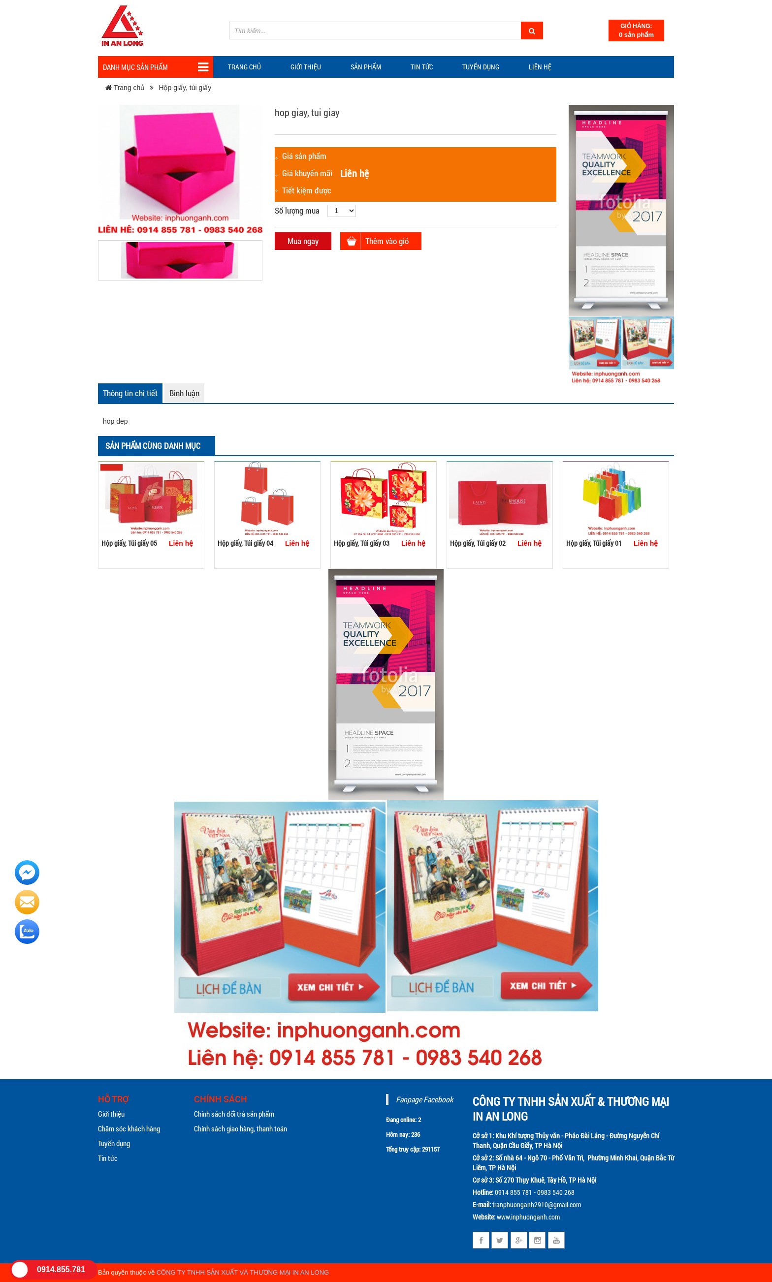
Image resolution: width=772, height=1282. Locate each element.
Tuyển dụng (480, 66)
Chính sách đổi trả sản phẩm (234, 1114)
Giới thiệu (305, 66)
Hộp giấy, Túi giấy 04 (245, 543)
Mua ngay (303, 241)
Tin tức (108, 1158)
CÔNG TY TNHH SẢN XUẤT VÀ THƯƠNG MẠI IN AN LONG (243, 1272)
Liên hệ (540, 66)
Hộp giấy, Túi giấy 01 (594, 543)
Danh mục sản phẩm (155, 67)
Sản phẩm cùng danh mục (152, 445)
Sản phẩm (366, 66)
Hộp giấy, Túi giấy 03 (361, 543)
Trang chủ (244, 66)
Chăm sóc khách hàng (129, 1128)
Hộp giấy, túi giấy (185, 88)
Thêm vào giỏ (387, 241)
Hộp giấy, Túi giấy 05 (129, 543)
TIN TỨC (422, 66)
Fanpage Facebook (424, 1099)
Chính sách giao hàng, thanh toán (240, 1128)
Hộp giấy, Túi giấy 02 (478, 543)
